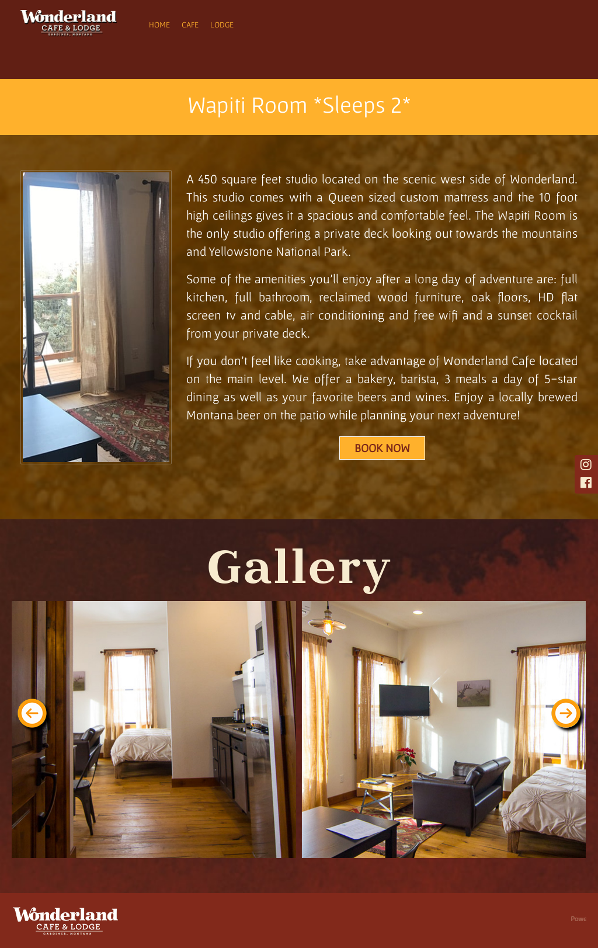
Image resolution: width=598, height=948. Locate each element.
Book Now (382, 448)
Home (159, 24)
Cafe (190, 24)
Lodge (222, 24)
